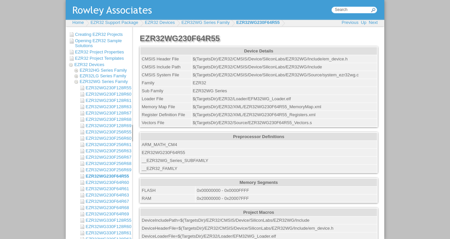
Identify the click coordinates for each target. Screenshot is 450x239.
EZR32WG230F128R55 (107, 87)
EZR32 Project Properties (99, 51)
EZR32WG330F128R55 (107, 220)
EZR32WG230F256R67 (107, 157)
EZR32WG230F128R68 (107, 119)
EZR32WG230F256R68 (107, 163)
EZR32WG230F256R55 (107, 131)
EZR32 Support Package (114, 22)
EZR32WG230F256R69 (107, 169)
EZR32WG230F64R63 (107, 195)
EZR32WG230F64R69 (107, 213)
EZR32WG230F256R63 (107, 150)
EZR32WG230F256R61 (107, 144)
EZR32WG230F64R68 (107, 207)
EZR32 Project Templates (99, 58)
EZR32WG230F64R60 (107, 182)
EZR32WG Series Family (206, 22)
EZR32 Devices (160, 22)
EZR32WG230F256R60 (107, 138)
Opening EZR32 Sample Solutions (98, 43)
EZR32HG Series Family (103, 70)
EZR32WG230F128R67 (107, 113)
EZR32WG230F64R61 (107, 188)
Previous (350, 22)
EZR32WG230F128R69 (107, 125)
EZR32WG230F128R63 (107, 106)
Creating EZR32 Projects (99, 34)
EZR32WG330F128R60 (107, 226)
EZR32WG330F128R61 (107, 232)
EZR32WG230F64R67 (107, 201)
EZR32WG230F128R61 (107, 100)
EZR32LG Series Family (103, 75)
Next (373, 22)
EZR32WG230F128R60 (107, 94)
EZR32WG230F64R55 (258, 22)
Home (78, 22)
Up (363, 22)
